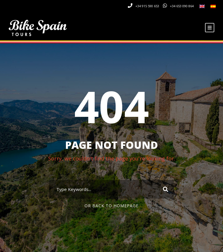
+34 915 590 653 (147, 6)
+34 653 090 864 (182, 6)
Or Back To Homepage (111, 205)
